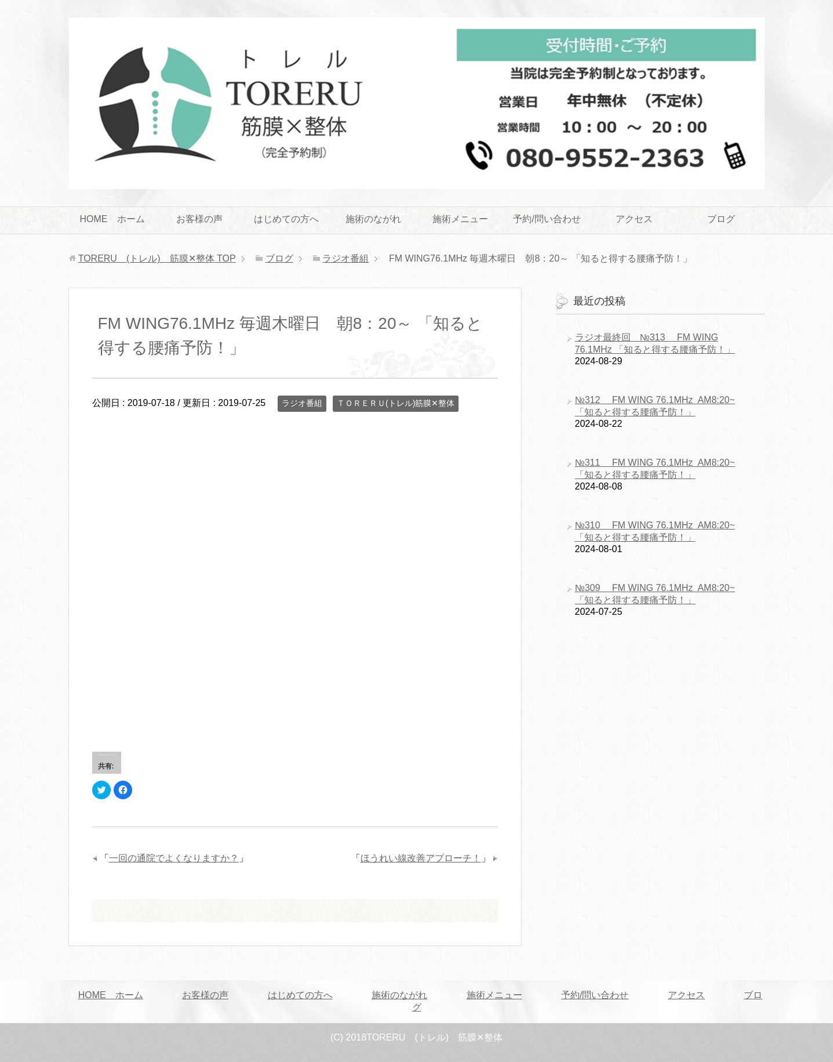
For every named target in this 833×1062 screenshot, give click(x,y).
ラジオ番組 (302, 403)
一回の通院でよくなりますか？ (174, 858)
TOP (157, 258)
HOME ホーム (112, 219)
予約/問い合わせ (546, 219)
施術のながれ (373, 219)
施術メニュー (460, 219)
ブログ (721, 219)
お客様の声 (199, 219)
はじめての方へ (286, 219)
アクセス (634, 219)
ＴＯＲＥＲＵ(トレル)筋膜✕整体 (395, 403)
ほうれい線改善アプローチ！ (421, 858)
